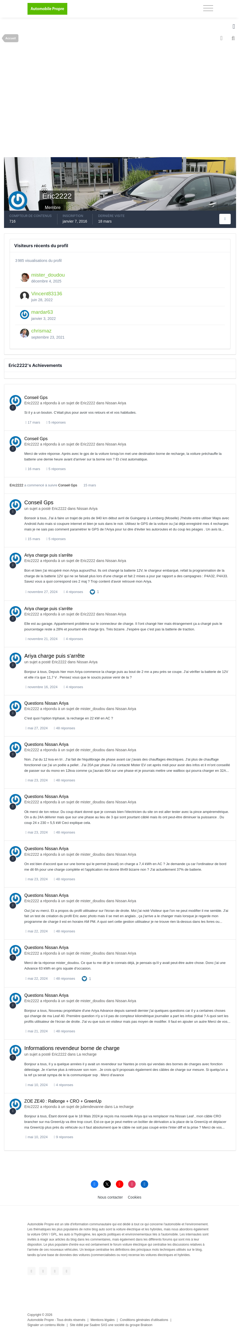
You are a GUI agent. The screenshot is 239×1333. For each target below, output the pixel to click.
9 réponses (63, 1137)
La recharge (87, 1054)
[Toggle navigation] (208, 8)
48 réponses (64, 728)
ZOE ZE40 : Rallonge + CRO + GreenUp (62, 1101)
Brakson (146, 1325)
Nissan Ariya (115, 403)
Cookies (135, 1197)
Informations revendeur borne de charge (72, 1048)
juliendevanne (91, 1107)
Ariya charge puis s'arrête (48, 555)
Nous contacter (110, 1197)
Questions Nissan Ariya (46, 703)
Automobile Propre (41, 1320)
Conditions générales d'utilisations (144, 1320)
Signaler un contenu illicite (46, 1325)
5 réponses (56, 422)
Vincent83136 (46, 293)
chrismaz (41, 331)
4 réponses (73, 592)
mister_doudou (48, 275)
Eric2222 (31, 403)
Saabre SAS (98, 1325)
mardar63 (42, 312)
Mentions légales (103, 1320)
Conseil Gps (36, 397)
